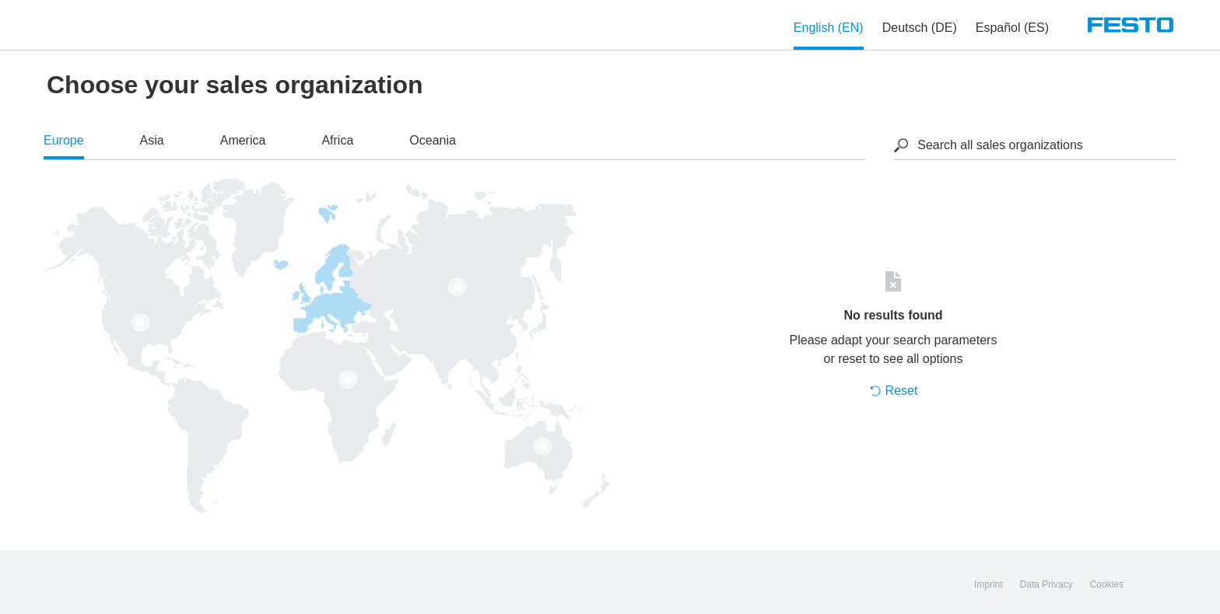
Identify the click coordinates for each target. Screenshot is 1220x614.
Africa (337, 140)
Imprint (988, 584)
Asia (152, 140)
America (243, 140)
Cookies (1107, 584)
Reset (893, 390)
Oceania (432, 140)
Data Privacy (1046, 584)
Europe (64, 140)
